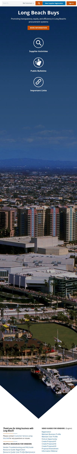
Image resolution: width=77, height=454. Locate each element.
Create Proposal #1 (49, 441)
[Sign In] (71, 3)
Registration (46, 432)
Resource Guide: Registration (14, 450)
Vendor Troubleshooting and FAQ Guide (18, 447)
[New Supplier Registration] (54, 3)
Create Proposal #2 (49, 444)
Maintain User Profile (50, 436)
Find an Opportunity (49, 439)
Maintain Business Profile (51, 434)
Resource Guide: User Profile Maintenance (19, 452)
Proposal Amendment (50, 448)
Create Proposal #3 (49, 446)
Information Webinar (50, 451)
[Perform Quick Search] (39, 3)
